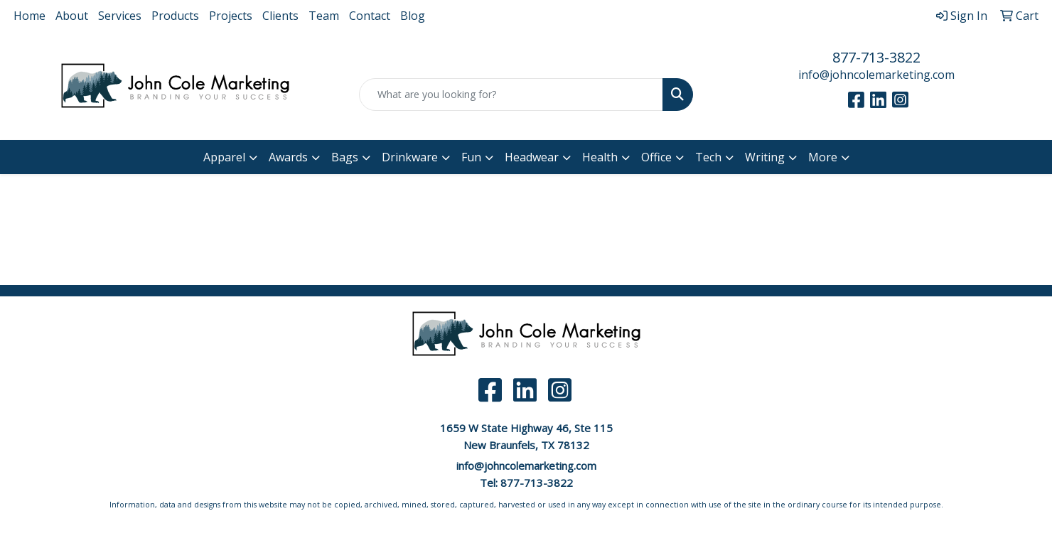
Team (323, 15)
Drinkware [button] (410, 157)
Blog (412, 15)
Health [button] (600, 157)
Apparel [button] (224, 157)
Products (175, 15)
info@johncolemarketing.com (876, 74)
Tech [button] (708, 157)
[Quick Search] (510, 94)
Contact (369, 15)
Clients (280, 15)
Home (29, 15)
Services (119, 15)
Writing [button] (765, 157)
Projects (230, 15)
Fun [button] (471, 157)
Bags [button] (344, 157)
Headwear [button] (532, 157)
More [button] (822, 157)
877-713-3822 (876, 57)
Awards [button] (288, 157)
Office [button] (656, 157)
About (71, 15)
